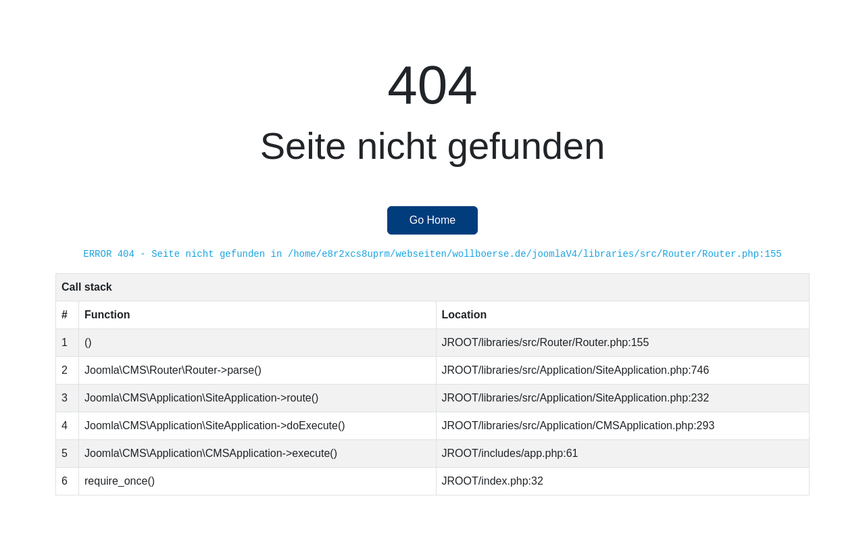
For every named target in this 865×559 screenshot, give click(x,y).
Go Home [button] (432, 220)
